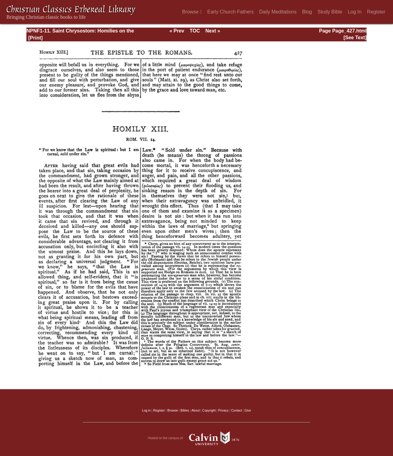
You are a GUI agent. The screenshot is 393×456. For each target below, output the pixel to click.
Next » (212, 30)
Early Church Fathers (230, 11)
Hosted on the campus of (196, 438)
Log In (354, 11)
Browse (192, 11)
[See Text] (355, 37)
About (195, 410)
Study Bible (329, 11)
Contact (236, 410)
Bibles (185, 410)
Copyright (209, 410)
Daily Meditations (278, 11)
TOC (195, 30)
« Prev (176, 30)
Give (247, 410)
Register (376, 11)
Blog (307, 11)
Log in (146, 410)
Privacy (223, 410)
